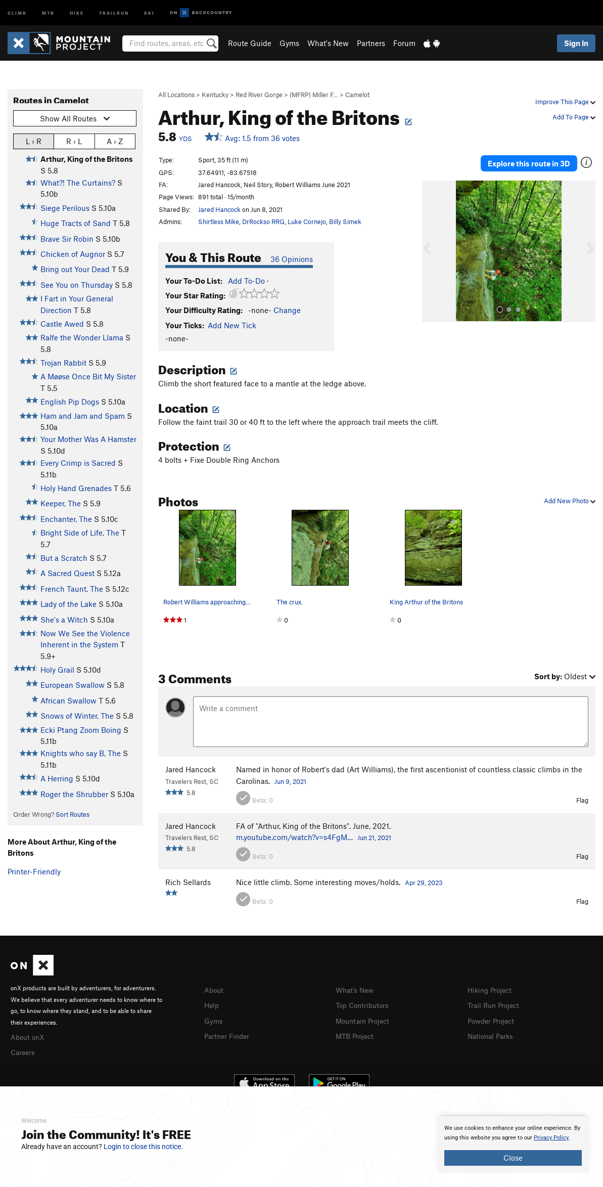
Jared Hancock (219, 209)
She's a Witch (64, 619)
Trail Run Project (496, 1004)
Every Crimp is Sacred (78, 462)
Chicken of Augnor (72, 253)
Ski (149, 12)
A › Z (115, 141)
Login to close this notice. (143, 1146)
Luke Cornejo (307, 221)
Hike (77, 12)
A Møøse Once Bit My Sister (88, 376)
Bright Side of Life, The (79, 532)
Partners (371, 43)
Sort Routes (72, 814)
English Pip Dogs (69, 401)
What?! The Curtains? (77, 182)
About (214, 989)
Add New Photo (569, 501)
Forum (404, 43)
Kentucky (215, 95)
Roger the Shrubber (74, 794)
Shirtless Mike (218, 221)
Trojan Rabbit (63, 362)
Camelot (357, 95)
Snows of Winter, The (77, 715)
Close (513, 1157)
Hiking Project (492, 989)
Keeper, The (60, 503)
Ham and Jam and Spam (82, 415)
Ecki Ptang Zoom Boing (80, 729)
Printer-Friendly (34, 871)
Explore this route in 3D (529, 160)
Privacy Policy (551, 1137)
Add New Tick (232, 325)
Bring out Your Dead (75, 269)
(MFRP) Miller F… (314, 95)
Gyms (289, 43)
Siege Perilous (64, 207)
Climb (17, 12)
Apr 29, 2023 (424, 882)
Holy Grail (57, 669)
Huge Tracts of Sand (75, 223)
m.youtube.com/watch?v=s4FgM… (294, 837)
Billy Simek (345, 221)
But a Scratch (63, 557)
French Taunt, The (71, 588)
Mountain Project (365, 1019)
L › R (33, 141)
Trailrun (114, 12)
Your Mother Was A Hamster (88, 439)
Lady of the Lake (68, 603)
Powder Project (493, 1019)
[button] (432, 246)
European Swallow (72, 684)
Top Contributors (364, 1004)
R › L (74, 141)
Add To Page (573, 117)
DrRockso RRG (263, 221)
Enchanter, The (66, 518)
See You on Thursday (76, 284)
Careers (24, 1051)
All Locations (176, 95)
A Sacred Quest (67, 573)
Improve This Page (565, 102)
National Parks (492, 1034)
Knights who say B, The (80, 753)
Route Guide (249, 43)
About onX (29, 1036)
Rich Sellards (188, 882)
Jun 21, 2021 (374, 837)
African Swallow (68, 700)
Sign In (576, 43)
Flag (582, 800)
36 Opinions (291, 258)
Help (212, 1004)
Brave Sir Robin (67, 238)
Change (287, 310)
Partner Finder (228, 1034)
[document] (513, 1144)
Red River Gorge (259, 95)
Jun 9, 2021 (290, 781)
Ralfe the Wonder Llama (81, 337)
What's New (328, 43)
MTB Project (356, 1034)
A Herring (56, 778)
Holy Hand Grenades (76, 488)
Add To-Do (246, 280)
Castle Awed (62, 323)
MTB (48, 12)
